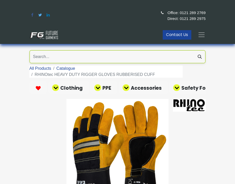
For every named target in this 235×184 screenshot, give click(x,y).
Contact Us (177, 34)
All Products (40, 68)
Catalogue (65, 68)
